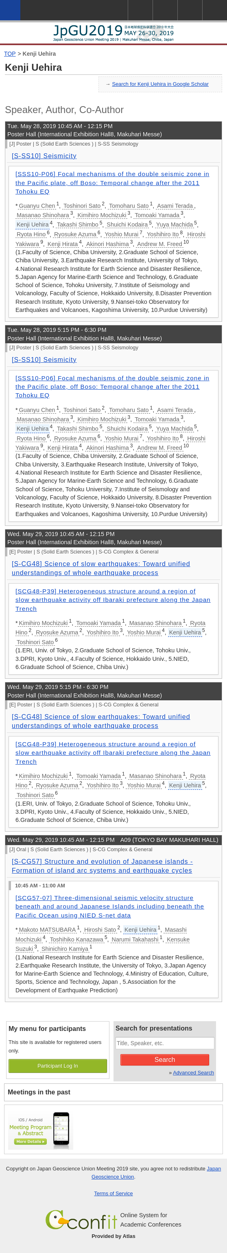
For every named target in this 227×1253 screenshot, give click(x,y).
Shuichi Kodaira (127, 224)
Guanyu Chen (37, 206)
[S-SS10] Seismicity (44, 156)
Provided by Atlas (113, 1236)
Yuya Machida (174, 224)
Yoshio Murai (122, 234)
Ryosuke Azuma (75, 234)
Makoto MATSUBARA (47, 929)
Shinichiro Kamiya (64, 949)
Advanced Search (193, 1073)
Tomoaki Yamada (157, 215)
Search (165, 1059)
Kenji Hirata (63, 244)
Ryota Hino (31, 234)
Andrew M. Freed (159, 244)
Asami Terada (175, 206)
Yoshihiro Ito (163, 234)
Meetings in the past (39, 1092)
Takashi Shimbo (77, 224)
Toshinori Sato (81, 206)
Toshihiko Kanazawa (76, 939)
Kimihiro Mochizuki (102, 215)
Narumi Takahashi (135, 939)
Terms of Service (113, 1193)
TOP (10, 53)
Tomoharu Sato (129, 206)
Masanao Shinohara (43, 215)
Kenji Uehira (39, 53)
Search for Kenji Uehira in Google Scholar (160, 84)
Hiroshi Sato (100, 929)
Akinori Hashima (107, 244)
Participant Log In (57, 1066)
